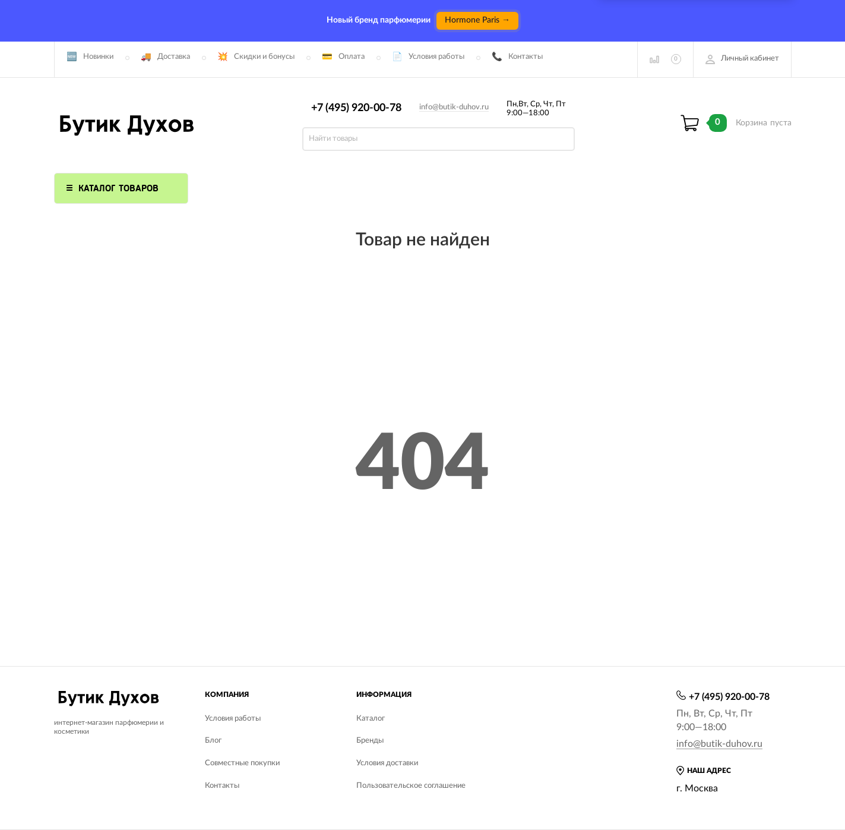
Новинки (98, 57)
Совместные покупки (242, 763)
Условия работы (436, 57)
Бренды (370, 740)
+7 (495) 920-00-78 (356, 108)
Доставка (173, 57)
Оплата (351, 57)
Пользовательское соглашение (411, 786)
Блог (213, 740)
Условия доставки (387, 763)
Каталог (370, 718)
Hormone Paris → (477, 20)
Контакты (525, 57)
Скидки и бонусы (264, 57)
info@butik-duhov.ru (454, 107)
